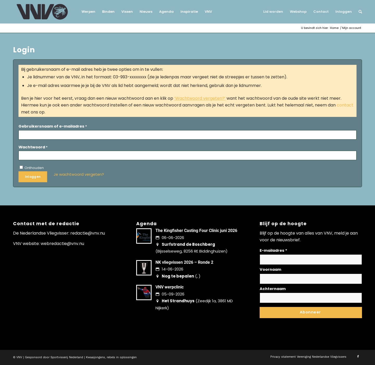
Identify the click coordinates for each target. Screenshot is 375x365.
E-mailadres (273, 250)
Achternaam (273, 288)
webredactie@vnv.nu (62, 244)
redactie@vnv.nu (87, 233)
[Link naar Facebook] (358, 357)
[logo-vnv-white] (42, 11)
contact (345, 105)
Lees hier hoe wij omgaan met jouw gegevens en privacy (298, 322)
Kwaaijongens (95, 357)
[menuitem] (88, 11)
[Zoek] (358, 11)
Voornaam (270, 269)
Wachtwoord (33, 147)
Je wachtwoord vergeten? (79, 174)
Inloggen (33, 176)
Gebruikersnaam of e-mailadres (52, 126)
